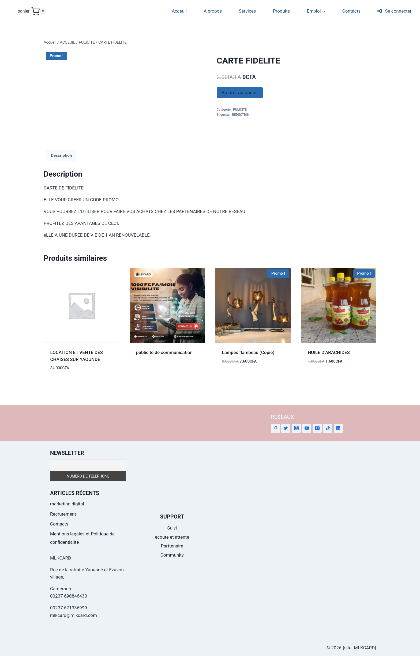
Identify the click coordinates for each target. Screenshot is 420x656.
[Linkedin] (338, 428)
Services (247, 11)
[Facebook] (275, 428)
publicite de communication (164, 352)
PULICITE (240, 109)
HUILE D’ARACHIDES (329, 352)
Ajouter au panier (240, 92)
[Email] (317, 428)
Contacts (351, 11)
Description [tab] (61, 155)
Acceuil (179, 11)
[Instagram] (296, 428)
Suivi (172, 528)
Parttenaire (172, 546)
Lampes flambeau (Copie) (248, 352)
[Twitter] (285, 428)
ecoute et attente (172, 537)
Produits (281, 11)
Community (172, 555)
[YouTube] (306, 428)
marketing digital (67, 503)
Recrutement (63, 514)
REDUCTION (240, 115)
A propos (213, 11)
